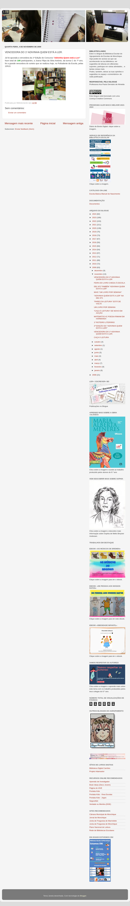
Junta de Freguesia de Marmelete (103, 821)
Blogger (83, 896)
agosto (97, 349)
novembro (98, 274)
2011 (94, 260)
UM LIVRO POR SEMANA (105, 307)
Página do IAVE (95, 788)
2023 (94, 217)
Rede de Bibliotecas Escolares (101, 830)
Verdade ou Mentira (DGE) (100, 804)
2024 (94, 214)
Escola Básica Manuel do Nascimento (104, 194)
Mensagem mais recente (19, 123)
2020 (94, 228)
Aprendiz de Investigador (99, 782)
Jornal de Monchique (97, 818)
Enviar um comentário (17, 113)
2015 (94, 246)
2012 (94, 257)
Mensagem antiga (73, 123)
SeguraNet (93, 801)
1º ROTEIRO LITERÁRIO (104, 322)
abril (96, 360)
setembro (98, 345)
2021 (94, 225)
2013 (94, 253)
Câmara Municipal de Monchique (102, 814)
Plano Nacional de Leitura (99, 827)
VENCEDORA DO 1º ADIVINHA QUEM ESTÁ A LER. (107, 333)
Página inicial (47, 123)
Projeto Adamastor (96, 771)
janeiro (97, 370)
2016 (94, 242)
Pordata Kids (94, 791)
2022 (94, 221)
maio (96, 356)
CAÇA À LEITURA (101, 337)
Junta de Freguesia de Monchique (103, 824)
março (97, 363)
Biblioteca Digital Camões (99, 768)
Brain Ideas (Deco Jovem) (99, 785)
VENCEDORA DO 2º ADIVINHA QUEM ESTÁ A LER (107, 278)
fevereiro (98, 367)
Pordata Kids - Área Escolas (100, 794)
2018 (94, 235)
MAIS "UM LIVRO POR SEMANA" (108, 292)
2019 (94, 232)
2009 (94, 267)
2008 (94, 375)
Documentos (94, 204)
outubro (97, 342)
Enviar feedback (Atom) (24, 129)
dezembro (98, 271)
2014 (94, 250)
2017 (94, 239)
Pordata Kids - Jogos (97, 798)
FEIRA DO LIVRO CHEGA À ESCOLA (109, 283)
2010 (94, 264)
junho (96, 353)
